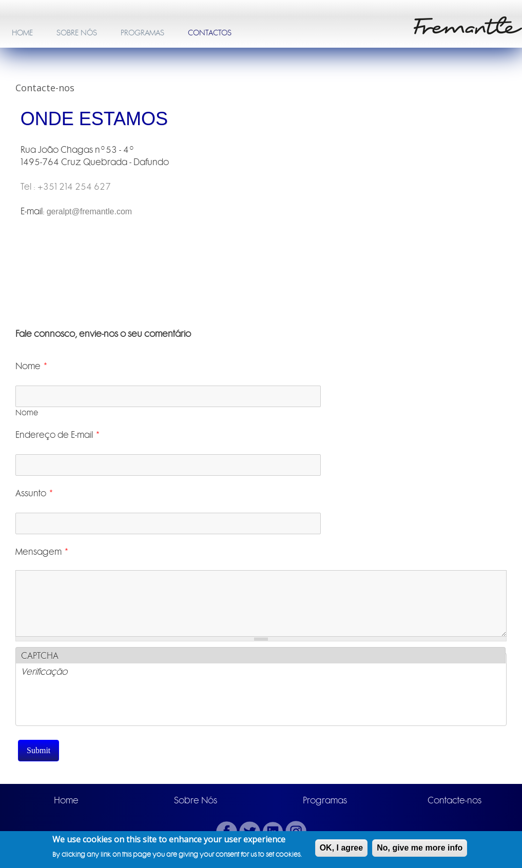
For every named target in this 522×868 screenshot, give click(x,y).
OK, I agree (341, 847)
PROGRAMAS (142, 32)
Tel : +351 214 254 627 (66, 186)
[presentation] (99, 705)
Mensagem (42, 552)
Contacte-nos (454, 800)
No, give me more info (419, 847)
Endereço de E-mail (58, 435)
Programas (325, 800)
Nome (31, 366)
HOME (22, 32)
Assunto (34, 493)
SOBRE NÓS (76, 32)
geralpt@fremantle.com (89, 211)
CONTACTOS (209, 32)
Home (66, 800)
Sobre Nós (195, 800)
